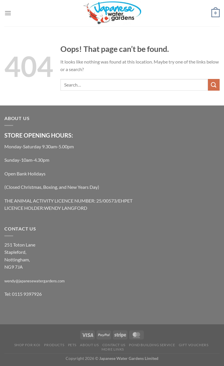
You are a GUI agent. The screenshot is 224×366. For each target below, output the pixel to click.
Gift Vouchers (194, 345)
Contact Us (113, 345)
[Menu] (7, 13)
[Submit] (214, 84)
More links (113, 349)
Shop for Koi (27, 345)
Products (54, 345)
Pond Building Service (152, 345)
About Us (89, 345)
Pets (72, 345)
